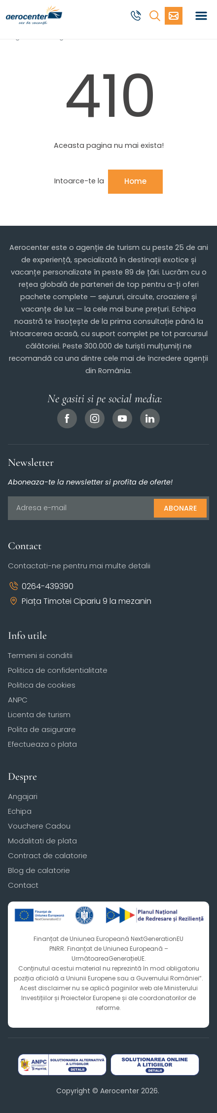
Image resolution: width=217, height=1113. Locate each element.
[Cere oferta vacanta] (173, 16)
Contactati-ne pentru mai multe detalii (79, 565)
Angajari (22, 796)
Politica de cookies (41, 685)
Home (135, 181)
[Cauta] (154, 15)
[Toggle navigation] (201, 16)
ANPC (18, 700)
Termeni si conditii (40, 655)
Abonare (180, 508)
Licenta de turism (39, 714)
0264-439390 (40, 586)
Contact (23, 885)
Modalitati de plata (42, 840)
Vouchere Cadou (39, 826)
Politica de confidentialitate (58, 670)
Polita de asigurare (42, 729)
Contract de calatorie (47, 855)
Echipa (20, 811)
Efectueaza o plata (42, 744)
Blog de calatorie (39, 870)
